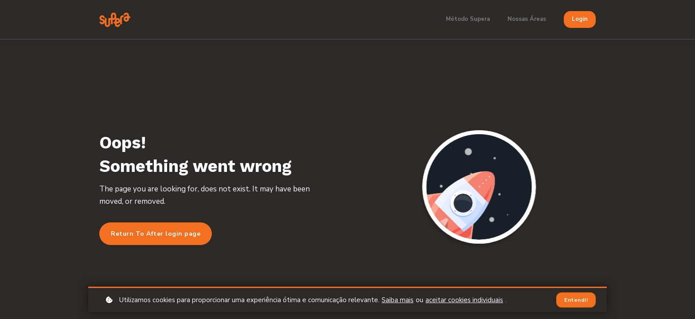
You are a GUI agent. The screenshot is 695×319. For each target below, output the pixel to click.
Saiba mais (398, 300)
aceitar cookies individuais (464, 300)
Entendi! (576, 299)
